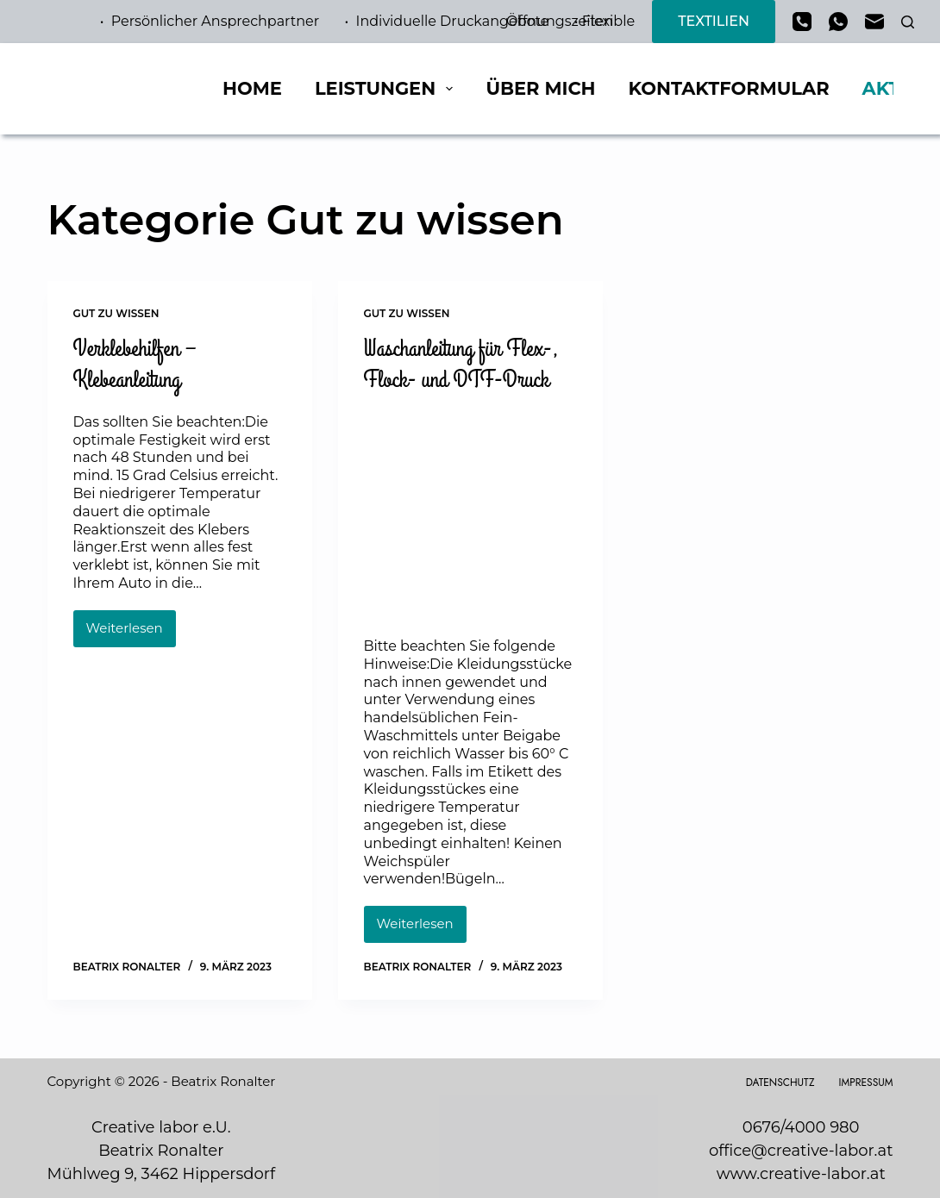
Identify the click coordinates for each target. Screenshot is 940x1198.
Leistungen (388, 88)
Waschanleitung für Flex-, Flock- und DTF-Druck (461, 364)
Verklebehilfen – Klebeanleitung (135, 364)
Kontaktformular (729, 88)
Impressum (866, 1083)
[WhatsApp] (838, 21)
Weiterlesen (131, 633)
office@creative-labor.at (801, 1150)
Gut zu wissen (116, 313)
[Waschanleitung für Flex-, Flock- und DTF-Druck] (470, 513)
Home (252, 88)
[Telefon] (802, 21)
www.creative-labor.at (801, 1173)
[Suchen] (907, 22)
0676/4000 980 (801, 1127)
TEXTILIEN (713, 21)
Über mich (540, 88)
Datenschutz (780, 1083)
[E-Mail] (874, 21)
